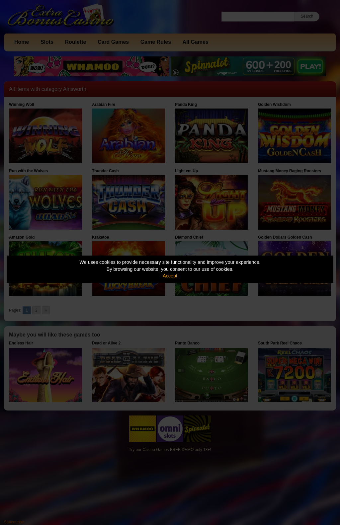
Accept (170, 275)
